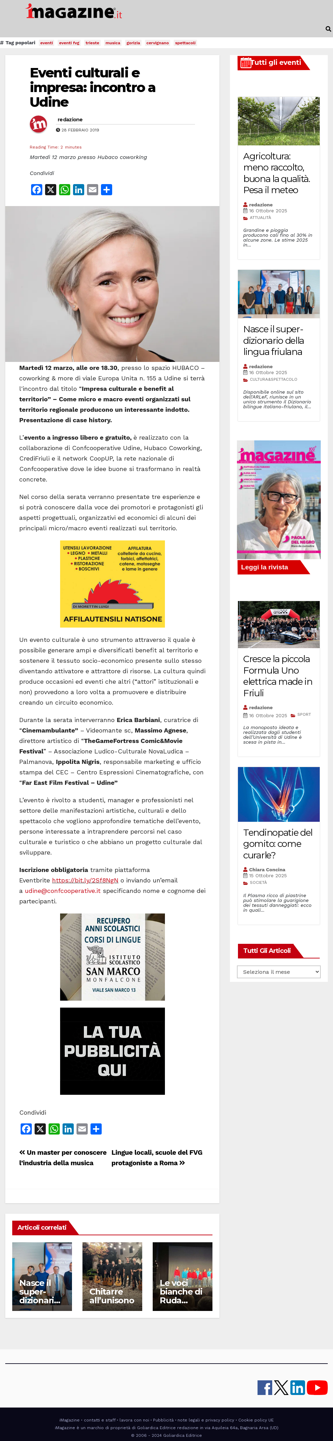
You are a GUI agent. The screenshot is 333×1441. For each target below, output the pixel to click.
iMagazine (69, 1420)
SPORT (304, 714)
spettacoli (185, 42)
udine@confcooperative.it (63, 890)
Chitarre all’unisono (111, 1296)
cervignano (157, 42)
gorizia (133, 42)
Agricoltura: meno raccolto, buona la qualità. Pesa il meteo (276, 173)
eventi (46, 42)
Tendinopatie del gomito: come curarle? (277, 844)
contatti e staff (100, 1420)
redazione (70, 119)
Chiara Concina (267, 869)
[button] (328, 29)
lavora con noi (134, 1420)
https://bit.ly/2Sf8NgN (85, 880)
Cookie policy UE (256, 1420)
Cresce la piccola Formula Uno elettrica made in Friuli (277, 676)
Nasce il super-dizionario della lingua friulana (273, 340)
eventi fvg (69, 42)
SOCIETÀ (258, 882)
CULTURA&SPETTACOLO (273, 379)
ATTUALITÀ (260, 217)
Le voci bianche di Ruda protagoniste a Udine (182, 1300)
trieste (92, 42)
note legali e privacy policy (206, 1420)
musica (113, 42)
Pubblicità (163, 1420)
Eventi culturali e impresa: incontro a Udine (92, 87)
